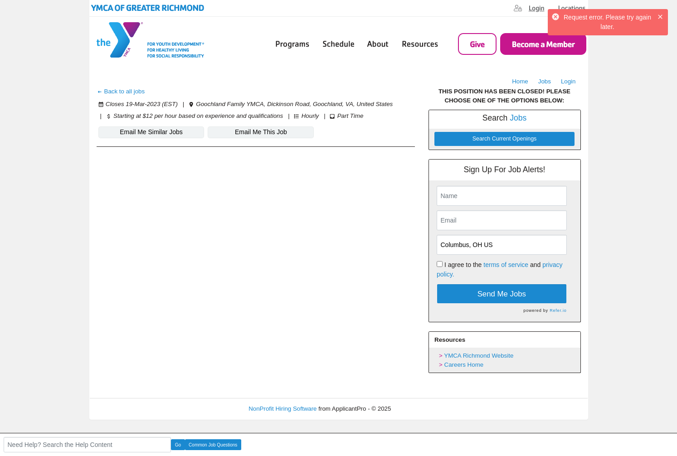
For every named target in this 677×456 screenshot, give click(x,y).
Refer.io (558, 310)
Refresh (418, 408)
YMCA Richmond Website (478, 355)
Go (178, 444)
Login (568, 81)
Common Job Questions (213, 444)
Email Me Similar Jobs (151, 132)
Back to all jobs (121, 91)
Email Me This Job (261, 132)
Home (520, 81)
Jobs (544, 81)
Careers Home (464, 364)
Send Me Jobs (501, 294)
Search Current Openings (504, 139)
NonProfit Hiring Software (282, 408)
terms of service (505, 264)
